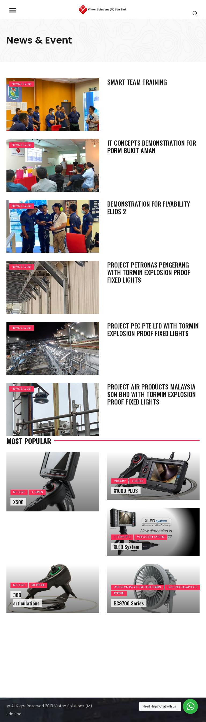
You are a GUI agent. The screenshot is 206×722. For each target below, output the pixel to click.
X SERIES (37, 492)
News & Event (21, 84)
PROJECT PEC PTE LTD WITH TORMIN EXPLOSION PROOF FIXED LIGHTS (153, 329)
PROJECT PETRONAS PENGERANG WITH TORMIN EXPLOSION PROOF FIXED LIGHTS (148, 272)
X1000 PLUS (126, 490)
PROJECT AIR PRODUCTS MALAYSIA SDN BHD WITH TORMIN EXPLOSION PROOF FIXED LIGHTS (151, 394)
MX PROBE (38, 585)
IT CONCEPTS (122, 537)
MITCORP (19, 492)
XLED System (126, 546)
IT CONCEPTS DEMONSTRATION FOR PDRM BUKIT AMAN (151, 146)
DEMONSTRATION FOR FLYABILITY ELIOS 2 (148, 207)
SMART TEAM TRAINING (137, 81)
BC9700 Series (129, 603)
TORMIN (119, 593)
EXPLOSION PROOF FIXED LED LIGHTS (137, 587)
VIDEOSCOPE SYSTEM (150, 537)
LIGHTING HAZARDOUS (182, 587)
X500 (18, 502)
